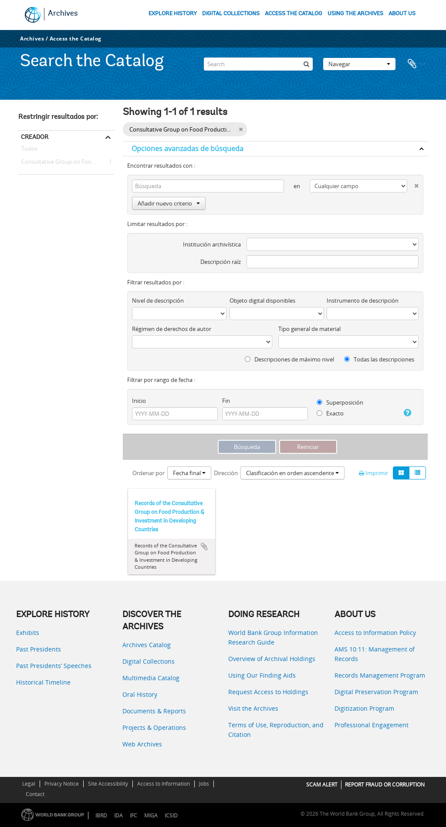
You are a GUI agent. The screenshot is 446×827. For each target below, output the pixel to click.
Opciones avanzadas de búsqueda (187, 148)
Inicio (139, 401)
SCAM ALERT (322, 784)
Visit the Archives (253, 708)
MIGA (151, 815)
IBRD (101, 815)
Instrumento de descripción (363, 300)
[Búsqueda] (306, 62)
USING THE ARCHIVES (355, 14)
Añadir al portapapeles (204, 546)
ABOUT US (402, 14)
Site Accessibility (108, 783)
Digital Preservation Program (376, 692)
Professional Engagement (371, 725)
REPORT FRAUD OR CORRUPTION (385, 784)
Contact (35, 794)
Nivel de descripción (158, 300)
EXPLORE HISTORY (173, 14)
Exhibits (27, 632)
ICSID (171, 815)
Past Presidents (38, 649)
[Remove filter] (241, 129)
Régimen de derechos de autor (171, 329)
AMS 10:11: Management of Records (374, 654)
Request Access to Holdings (268, 692)
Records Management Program (379, 675)
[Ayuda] (405, 412)
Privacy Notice (61, 783)
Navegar (359, 63)
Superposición (340, 402)
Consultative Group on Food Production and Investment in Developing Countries (66, 162)
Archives (63, 14)
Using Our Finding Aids (262, 675)
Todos (29, 150)
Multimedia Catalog (150, 678)
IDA (118, 815)
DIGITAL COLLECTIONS (231, 14)
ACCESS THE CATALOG (293, 14)
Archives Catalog (146, 645)
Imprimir (373, 473)
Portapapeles (417, 63)
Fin (226, 401)
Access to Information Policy (375, 632)
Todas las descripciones (379, 359)
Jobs (204, 783)
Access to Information (163, 783)
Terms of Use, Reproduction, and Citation (276, 730)
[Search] (258, 62)
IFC (133, 815)
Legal (28, 783)
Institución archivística (212, 244)
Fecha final (189, 473)
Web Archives (142, 744)
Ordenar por (148, 473)
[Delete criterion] (413, 184)
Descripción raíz (220, 262)
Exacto (330, 413)
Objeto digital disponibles (262, 300)
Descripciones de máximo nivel (289, 359)
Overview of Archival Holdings (271, 659)
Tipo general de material (309, 329)
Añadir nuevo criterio (169, 203)
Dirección (226, 473)
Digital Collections (148, 661)
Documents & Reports (154, 711)
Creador (34, 136)
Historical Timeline (43, 682)
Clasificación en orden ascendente (292, 473)
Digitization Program (364, 708)
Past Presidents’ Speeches (53, 666)
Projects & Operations (154, 727)
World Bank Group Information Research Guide (273, 637)
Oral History (139, 694)
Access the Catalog (75, 38)
